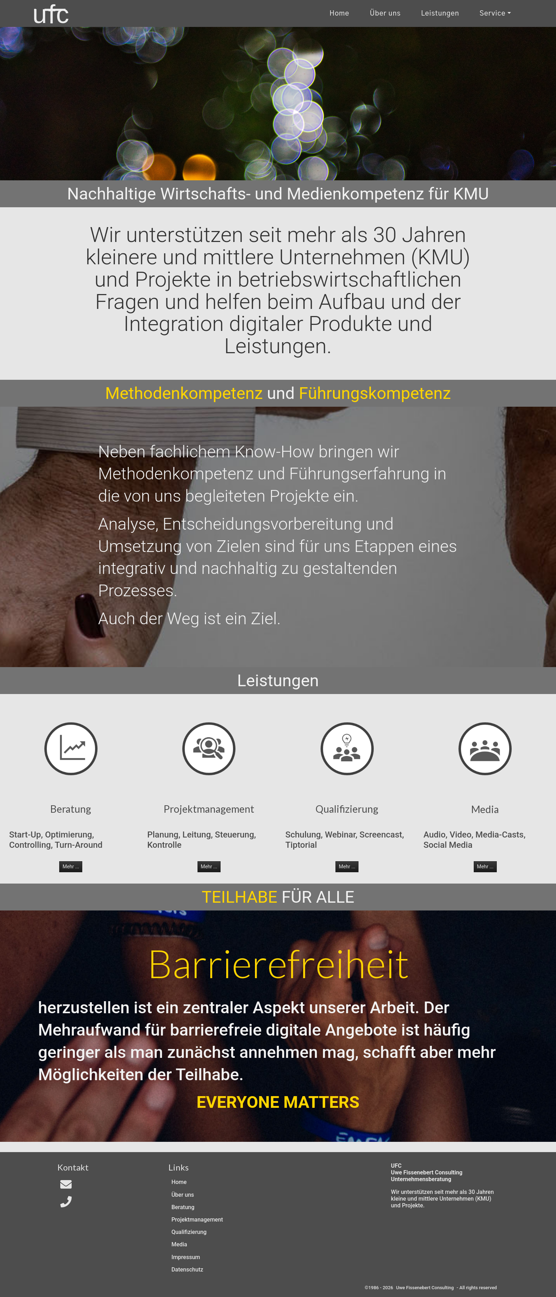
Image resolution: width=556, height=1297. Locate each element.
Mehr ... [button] (70, 866)
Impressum (185, 1257)
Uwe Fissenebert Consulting (425, 1287)
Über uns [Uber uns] (385, 13)
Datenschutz (187, 1269)
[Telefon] (66, 1204)
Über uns (182, 1194)
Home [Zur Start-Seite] (339, 13)
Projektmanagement (197, 1219)
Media (179, 1244)
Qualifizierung (188, 1232)
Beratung (182, 1207)
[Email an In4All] (66, 1186)
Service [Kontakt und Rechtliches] (493, 13)
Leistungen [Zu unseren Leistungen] (440, 13)
